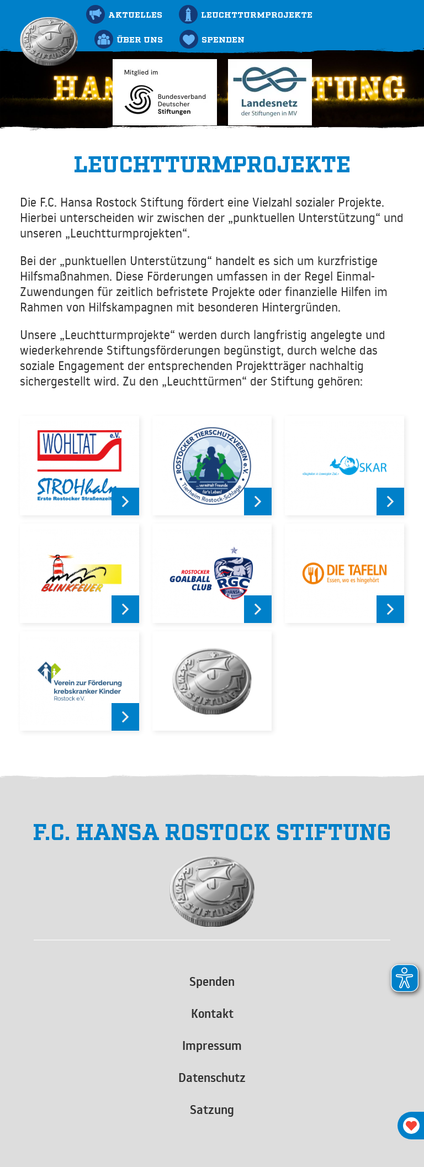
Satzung (212, 1109)
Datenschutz (212, 1077)
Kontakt (212, 1013)
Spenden (212, 981)
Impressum (212, 1045)
